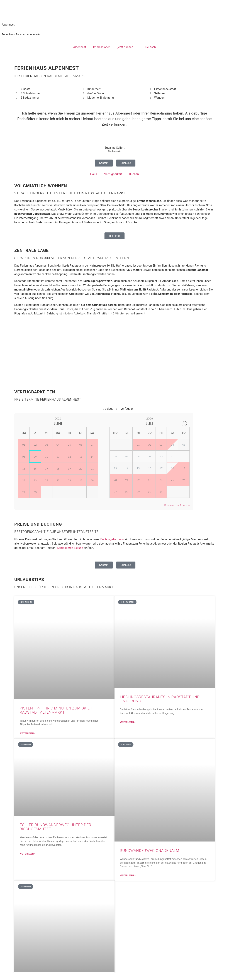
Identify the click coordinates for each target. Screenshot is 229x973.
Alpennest (79, 47)
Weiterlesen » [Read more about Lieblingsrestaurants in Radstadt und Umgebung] (127, 722)
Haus (94, 174)
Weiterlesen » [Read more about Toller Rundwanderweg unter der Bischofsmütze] (27, 853)
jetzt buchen (125, 47)
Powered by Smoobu (177, 505)
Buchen (133, 174)
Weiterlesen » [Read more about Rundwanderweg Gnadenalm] (127, 875)
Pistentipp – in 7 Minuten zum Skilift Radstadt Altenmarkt (57, 710)
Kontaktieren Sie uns (70, 548)
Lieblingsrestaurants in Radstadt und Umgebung (160, 699)
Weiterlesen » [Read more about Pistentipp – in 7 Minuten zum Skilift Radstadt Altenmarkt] (27, 733)
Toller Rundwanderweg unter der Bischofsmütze (55, 827)
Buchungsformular (112, 539)
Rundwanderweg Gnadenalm (149, 850)
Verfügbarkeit (113, 174)
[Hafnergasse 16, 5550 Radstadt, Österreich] (114, 352)
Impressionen (102, 47)
